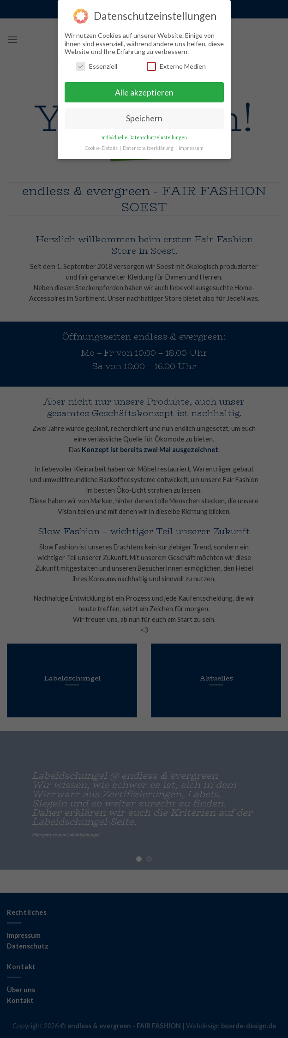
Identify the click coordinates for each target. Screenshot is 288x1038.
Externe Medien (176, 65)
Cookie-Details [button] (102, 147)
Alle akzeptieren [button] (144, 92)
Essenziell (96, 65)
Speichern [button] (144, 118)
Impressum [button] (191, 147)
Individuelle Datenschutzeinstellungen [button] (144, 137)
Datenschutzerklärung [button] (148, 147)
